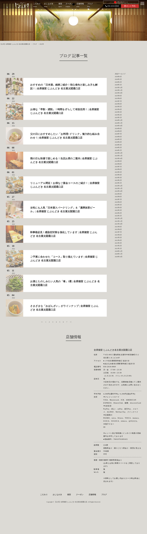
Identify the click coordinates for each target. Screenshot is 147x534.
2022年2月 (118, 213)
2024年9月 (118, 128)
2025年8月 (118, 98)
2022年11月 (118, 188)
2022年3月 (118, 210)
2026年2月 (118, 82)
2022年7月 (118, 199)
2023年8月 (118, 164)
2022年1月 (118, 216)
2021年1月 (118, 248)
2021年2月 (118, 246)
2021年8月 (118, 229)
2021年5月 (118, 237)
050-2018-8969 (112, 6)
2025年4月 (118, 109)
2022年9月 (118, 194)
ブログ (104, 495)
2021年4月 (118, 240)
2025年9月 (118, 96)
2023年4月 (118, 175)
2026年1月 (118, 85)
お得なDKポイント (121, 2)
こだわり (44, 495)
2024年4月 (118, 142)
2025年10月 (118, 93)
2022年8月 (118, 196)
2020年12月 (118, 251)
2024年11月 (118, 123)
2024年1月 (118, 150)
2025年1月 (118, 117)
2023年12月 (118, 153)
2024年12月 (118, 120)
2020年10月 (118, 256)
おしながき (57, 495)
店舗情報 (92, 495)
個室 (69, 495)
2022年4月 (118, 207)
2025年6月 (118, 104)
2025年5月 (118, 106)
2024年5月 (118, 139)
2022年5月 (118, 205)
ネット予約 (129, 6)
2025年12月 (118, 87)
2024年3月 (118, 145)
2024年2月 (118, 147)
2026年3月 (118, 79)
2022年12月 (118, 186)
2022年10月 (118, 191)
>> (71, 322)
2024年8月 (118, 131)
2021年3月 (118, 243)
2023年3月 (118, 177)
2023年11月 (118, 156)
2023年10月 (118, 158)
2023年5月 (118, 172)
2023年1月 (118, 183)
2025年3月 (118, 112)
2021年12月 (118, 218)
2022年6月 (118, 202)
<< (42, 322)
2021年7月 (118, 232)
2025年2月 (118, 115)
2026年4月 (118, 76)
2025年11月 (118, 90)
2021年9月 (118, 227)
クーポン (80, 495)
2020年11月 (118, 254)
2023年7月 (118, 166)
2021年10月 (118, 224)
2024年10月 (118, 126)
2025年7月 (118, 101)
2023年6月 (118, 169)
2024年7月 (118, 134)
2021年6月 (118, 235)
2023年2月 (118, 180)
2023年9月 (118, 161)
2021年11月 (118, 221)
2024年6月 (118, 136)
